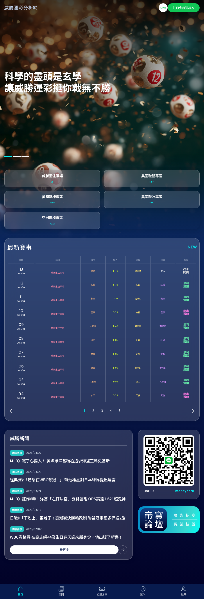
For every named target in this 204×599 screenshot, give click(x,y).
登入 (163, 270)
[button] (8, 156)
